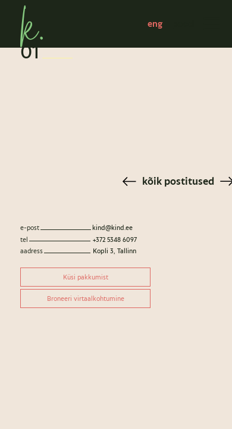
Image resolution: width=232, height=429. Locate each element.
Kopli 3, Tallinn (114, 250)
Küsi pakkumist (85, 277)
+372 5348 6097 (115, 239)
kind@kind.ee (112, 227)
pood (183, 23)
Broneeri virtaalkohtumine (85, 298)
